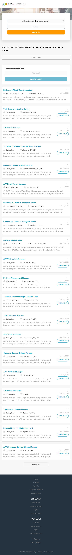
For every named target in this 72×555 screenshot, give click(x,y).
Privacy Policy (36, 493)
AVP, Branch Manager (12, 334)
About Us (36, 486)
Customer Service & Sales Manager (18, 165)
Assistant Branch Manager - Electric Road (20, 297)
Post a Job (36, 502)
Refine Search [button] (36, 57)
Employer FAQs (36, 513)
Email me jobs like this (14, 68)
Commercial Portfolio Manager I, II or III (19, 203)
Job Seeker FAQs (36, 533)
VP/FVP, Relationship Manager (15, 409)
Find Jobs (36, 32)
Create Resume (36, 526)
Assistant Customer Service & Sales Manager (22, 146)
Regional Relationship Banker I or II (18, 428)
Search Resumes (36, 506)
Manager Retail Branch (12, 240)
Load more (36, 465)
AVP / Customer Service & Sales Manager (20, 447)
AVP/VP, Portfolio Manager (14, 259)
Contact (36, 482)
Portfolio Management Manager (16, 278)
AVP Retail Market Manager (14, 184)
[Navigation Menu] (68, 3)
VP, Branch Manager (11, 128)
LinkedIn (37, 542)
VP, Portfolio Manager (12, 391)
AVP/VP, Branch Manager (13, 315)
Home (36, 479)
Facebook (37, 539)
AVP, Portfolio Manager (12, 372)
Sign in (36, 510)
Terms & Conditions (36, 489)
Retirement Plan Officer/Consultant (17, 90)
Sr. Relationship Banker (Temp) (16, 109)
